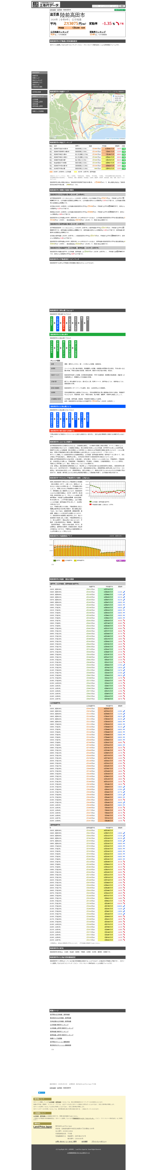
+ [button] (52, 96)
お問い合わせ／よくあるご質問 (65, 1141)
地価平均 (35, 75)
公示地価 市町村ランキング (59, 1025)
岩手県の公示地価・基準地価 (60, 1014)
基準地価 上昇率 (37, 106)
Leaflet (107, 138)
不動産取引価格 (37, 86)
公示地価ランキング (59, 32)
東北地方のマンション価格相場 (60, 1045)
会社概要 (85, 1141)
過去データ (35, 84)
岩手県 (59, 10)
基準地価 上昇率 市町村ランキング (61, 1035)
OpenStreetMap (115, 138)
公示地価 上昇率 (37, 101)
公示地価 (35, 99)
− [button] (52, 99)
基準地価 (35, 104)
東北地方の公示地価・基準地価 (60, 1018)
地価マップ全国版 (38, 111)
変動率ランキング (98, 32)
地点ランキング (37, 80)
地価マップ (35, 78)
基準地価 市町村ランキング (59, 1031)
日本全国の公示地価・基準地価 (60, 1021)
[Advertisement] (39, 39)
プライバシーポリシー (99, 1141)
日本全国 (53, 10)
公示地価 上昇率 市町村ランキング (61, 1028)
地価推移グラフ (37, 82)
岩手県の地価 (36, 92)
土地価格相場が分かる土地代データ (78, 1153)
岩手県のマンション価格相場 (60, 1042)
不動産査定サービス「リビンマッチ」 (83, 1118)
